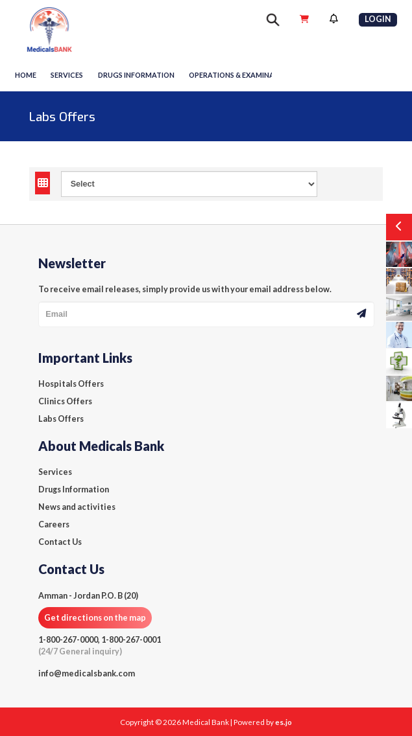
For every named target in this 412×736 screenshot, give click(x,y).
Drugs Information (73, 489)
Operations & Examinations (242, 75)
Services (67, 75)
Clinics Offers (65, 401)
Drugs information (136, 75)
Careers (53, 524)
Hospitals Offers (71, 384)
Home (25, 75)
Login (378, 19)
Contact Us (60, 542)
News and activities (76, 507)
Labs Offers (61, 419)
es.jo (283, 721)
